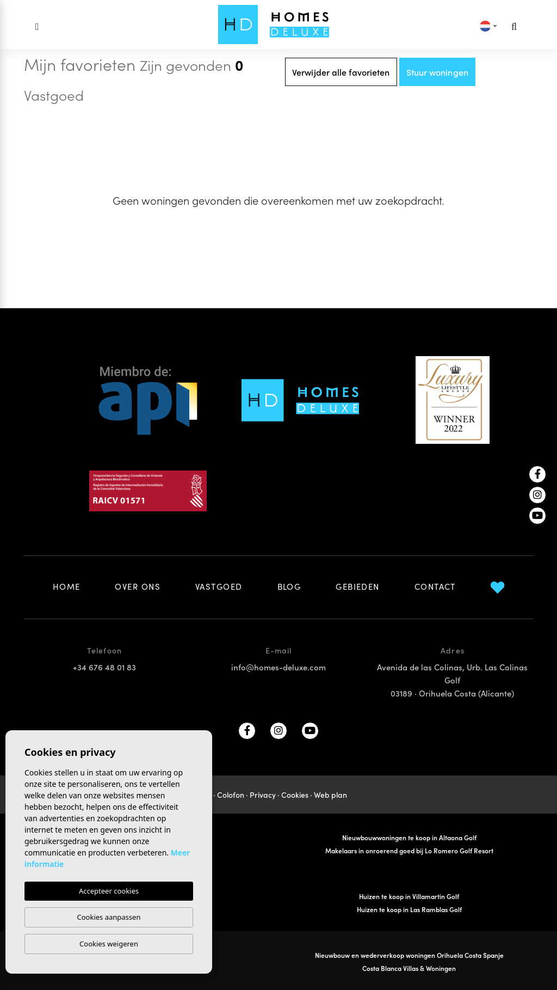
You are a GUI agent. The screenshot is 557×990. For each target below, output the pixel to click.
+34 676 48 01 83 (104, 667)
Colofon (230, 794)
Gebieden (358, 586)
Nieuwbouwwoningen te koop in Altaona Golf (409, 837)
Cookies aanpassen (109, 917)
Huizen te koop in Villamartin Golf (409, 896)
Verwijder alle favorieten (341, 72)
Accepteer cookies (109, 891)
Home (67, 586)
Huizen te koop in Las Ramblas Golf (409, 909)
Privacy (263, 794)
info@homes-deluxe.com (278, 667)
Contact (435, 586)
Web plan (330, 794)
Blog (289, 586)
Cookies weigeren (108, 944)
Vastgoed (219, 586)
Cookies (294, 794)
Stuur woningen (437, 72)
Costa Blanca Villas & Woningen (409, 968)
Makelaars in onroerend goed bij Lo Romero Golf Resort (409, 850)
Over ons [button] (137, 586)
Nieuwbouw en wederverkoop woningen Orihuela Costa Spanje (409, 955)
